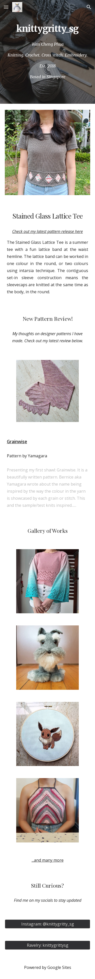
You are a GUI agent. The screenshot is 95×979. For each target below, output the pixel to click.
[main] (47, 28)
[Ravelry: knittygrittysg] (47, 945)
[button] (6, 7)
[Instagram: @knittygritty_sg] (47, 924)
